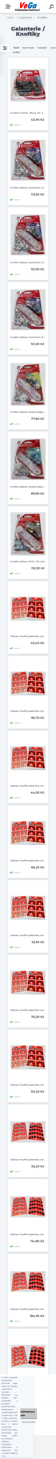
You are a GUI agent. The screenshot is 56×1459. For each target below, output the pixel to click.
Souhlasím (29, 1422)
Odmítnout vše (27, 1413)
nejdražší (42, 47)
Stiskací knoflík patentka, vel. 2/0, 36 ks (28, 935)
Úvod (10, 17)
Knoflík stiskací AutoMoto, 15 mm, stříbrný (28, 337)
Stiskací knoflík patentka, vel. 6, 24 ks (28, 1234)
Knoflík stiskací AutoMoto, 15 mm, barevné (28, 187)
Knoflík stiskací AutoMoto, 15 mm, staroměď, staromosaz (28, 262)
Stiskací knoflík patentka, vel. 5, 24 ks (28, 1159)
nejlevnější (28, 47)
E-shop (9, 6)
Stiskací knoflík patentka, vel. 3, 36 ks (28, 1010)
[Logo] (27, 6)
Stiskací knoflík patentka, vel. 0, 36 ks (28, 636)
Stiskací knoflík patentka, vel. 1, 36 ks (28, 711)
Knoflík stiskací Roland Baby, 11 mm (28, 412)
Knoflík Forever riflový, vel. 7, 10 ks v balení (28, 112)
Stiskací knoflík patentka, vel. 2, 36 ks (28, 860)
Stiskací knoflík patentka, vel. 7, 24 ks (28, 1309)
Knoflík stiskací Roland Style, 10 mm (28, 486)
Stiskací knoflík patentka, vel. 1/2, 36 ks (28, 785)
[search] (52, 7)
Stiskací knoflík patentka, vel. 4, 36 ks (28, 1084)
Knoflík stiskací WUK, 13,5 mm (27, 561)
